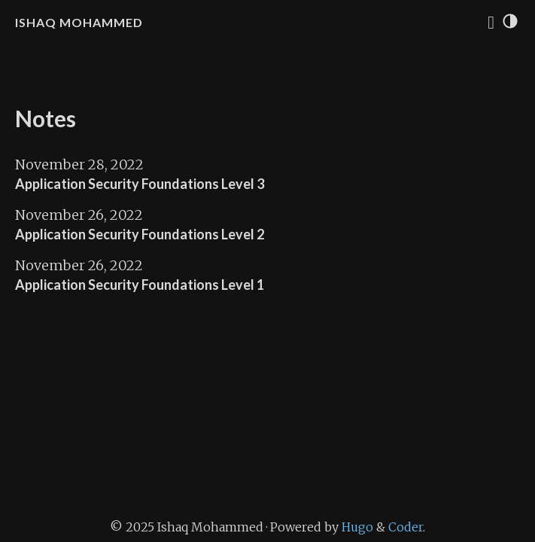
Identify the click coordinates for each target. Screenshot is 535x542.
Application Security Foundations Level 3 (139, 183)
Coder (405, 526)
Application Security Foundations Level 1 (139, 284)
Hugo (357, 526)
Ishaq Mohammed (79, 22)
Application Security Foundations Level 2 (139, 234)
